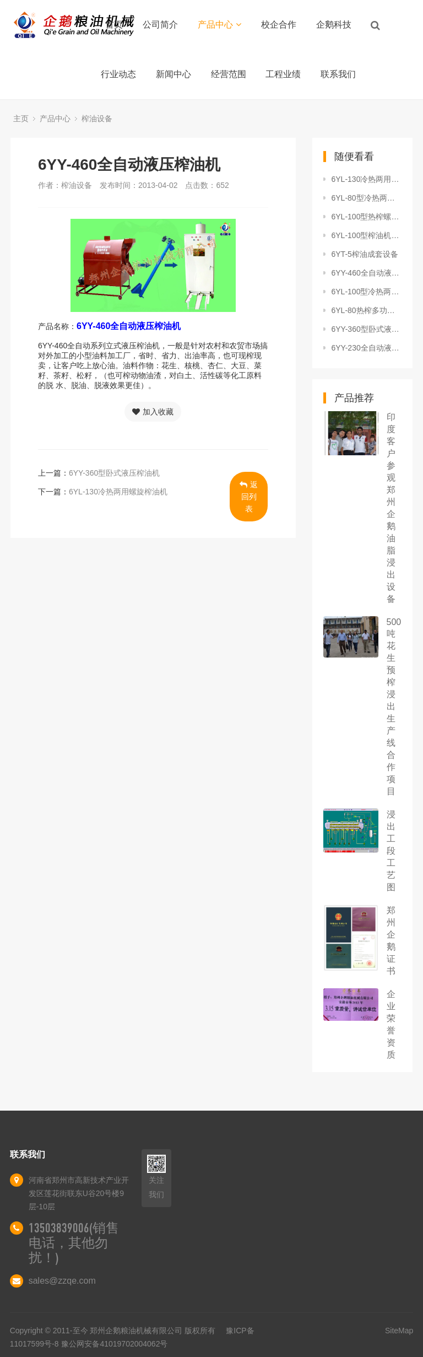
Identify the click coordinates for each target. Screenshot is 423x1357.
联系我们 (338, 74)
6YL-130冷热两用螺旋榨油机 (118, 491)
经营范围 (228, 74)
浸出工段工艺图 (391, 851)
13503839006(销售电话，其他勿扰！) (74, 1243)
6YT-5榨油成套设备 (365, 254)
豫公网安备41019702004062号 (114, 1343)
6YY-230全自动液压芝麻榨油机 (367, 347)
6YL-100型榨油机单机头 (367, 235)
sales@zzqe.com (62, 1280)
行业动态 (118, 74)
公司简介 (160, 24)
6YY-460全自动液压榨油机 (367, 272)
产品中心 (219, 24)
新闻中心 (173, 74)
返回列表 (249, 496)
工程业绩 (283, 74)
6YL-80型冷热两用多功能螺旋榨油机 (367, 197)
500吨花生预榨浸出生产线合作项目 (394, 706)
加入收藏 (152, 411)
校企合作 (278, 24)
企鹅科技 (333, 24)
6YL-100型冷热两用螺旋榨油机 (367, 291)
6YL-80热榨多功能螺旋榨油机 (367, 310)
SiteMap (399, 1330)
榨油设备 (97, 118)
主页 (21, 118)
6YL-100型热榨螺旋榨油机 (367, 216)
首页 (114, 24)
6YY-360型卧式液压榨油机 (114, 473)
